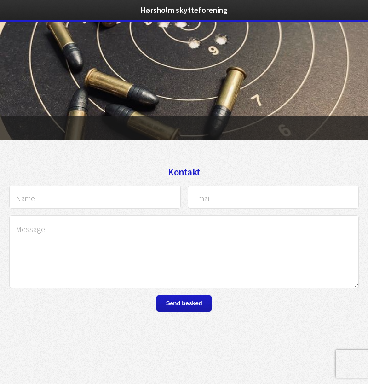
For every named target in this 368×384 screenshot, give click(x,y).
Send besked (184, 303)
